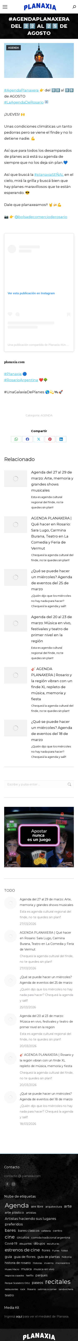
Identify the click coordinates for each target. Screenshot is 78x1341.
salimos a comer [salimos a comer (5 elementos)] (47, 1289)
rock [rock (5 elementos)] (22, 1289)
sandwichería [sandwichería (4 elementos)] (66, 1289)
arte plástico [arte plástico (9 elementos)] (14, 1212)
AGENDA (13, 47)
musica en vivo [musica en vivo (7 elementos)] (44, 1269)
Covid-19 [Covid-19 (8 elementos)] (11, 1243)
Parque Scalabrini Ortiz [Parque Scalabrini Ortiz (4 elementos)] (17, 1283)
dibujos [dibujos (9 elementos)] (39, 1243)
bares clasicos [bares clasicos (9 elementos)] (28, 1231)
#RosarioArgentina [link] (21, 380)
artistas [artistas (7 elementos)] (31, 1212)
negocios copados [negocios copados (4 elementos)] (14, 1275)
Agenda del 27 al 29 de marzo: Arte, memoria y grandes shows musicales (52, 481)
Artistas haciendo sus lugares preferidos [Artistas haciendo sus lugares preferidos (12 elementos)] (30, 1221)
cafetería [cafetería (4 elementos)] (46, 1231)
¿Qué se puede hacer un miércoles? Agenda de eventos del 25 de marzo (51, 580)
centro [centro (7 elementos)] (57, 1230)
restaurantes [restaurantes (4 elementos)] (11, 1289)
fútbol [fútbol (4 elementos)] (64, 1250)
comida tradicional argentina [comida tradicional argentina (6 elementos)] (50, 1237)
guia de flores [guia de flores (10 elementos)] (24, 1257)
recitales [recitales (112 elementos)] (58, 1281)
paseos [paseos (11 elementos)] (37, 1283)
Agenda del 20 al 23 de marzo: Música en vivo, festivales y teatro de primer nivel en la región (51, 629)
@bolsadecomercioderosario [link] (41, 217)
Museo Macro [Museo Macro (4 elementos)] (12, 1269)
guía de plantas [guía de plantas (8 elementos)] (48, 1257)
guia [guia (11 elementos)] (8, 1257)
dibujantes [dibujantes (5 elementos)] (25, 1243)
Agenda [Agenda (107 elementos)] (17, 1205)
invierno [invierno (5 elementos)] (48, 1263)
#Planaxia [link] (13, 374)
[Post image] (15, 478)
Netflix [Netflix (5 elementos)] (29, 1275)
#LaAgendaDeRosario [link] (24, 102)
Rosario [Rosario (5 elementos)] (31, 1289)
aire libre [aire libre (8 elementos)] (37, 1206)
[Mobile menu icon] (5, 7)
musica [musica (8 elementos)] (26, 1269)
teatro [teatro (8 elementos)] (9, 1295)
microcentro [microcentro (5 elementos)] (63, 1263)
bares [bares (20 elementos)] (10, 1230)
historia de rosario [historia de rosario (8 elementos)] (18, 1263)
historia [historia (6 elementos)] (67, 1256)
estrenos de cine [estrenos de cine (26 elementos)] (22, 1249)
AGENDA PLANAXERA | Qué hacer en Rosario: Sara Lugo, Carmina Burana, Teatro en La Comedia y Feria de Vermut (51, 533)
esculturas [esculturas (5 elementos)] (53, 1243)
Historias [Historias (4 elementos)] (37, 1263)
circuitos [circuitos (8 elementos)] (23, 1237)
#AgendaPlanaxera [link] (21, 90)
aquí (19, 1316)
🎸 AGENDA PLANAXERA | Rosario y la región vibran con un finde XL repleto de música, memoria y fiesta (51, 684)
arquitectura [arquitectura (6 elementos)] (53, 1206)
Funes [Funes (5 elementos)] (55, 1250)
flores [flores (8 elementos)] (46, 1250)
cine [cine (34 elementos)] (10, 1237)
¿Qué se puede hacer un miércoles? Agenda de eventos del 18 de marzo (51, 731)
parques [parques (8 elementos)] (41, 1275)
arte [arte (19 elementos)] (68, 1206)
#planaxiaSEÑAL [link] (49, 175)
